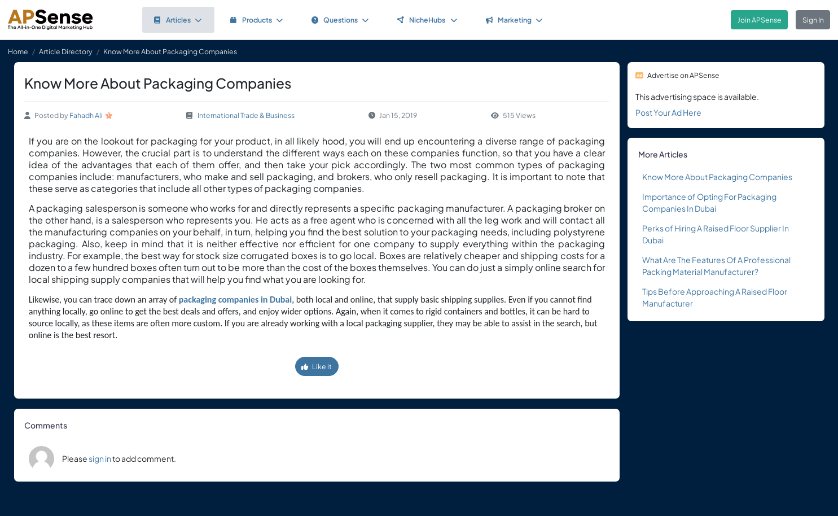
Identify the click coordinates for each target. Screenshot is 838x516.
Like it (316, 366)
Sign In (813, 19)
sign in (100, 458)
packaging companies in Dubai (235, 299)
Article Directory (66, 51)
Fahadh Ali (86, 115)
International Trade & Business (246, 115)
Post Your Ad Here (668, 112)
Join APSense (760, 19)
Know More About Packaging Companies (717, 177)
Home (18, 51)
